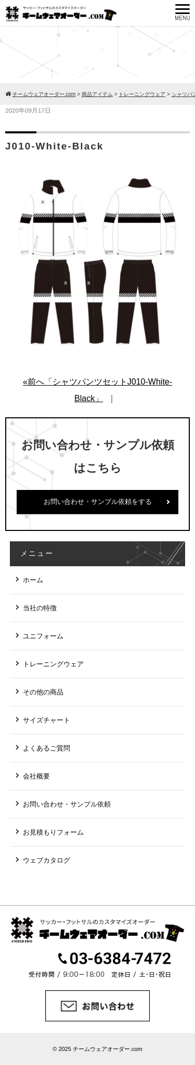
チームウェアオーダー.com (107, 1049)
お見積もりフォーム (53, 832)
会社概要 (36, 776)
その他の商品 (43, 692)
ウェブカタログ (46, 860)
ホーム (33, 580)
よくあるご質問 (46, 748)
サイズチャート (46, 720)
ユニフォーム (43, 636)
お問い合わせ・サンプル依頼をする (98, 502)
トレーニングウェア (53, 664)
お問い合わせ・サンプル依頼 (67, 804)
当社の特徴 (40, 608)
